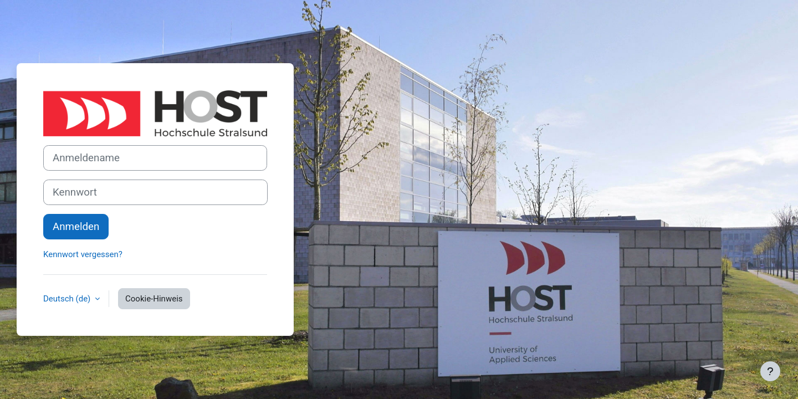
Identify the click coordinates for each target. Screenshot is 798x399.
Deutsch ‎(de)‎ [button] (68, 299)
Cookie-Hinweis (153, 299)
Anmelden (76, 227)
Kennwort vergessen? (82, 254)
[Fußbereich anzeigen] (770, 371)
